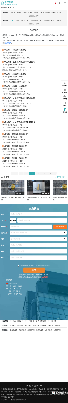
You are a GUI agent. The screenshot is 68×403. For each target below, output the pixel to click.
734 (50, 173)
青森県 (18, 12)
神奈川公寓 (28, 325)
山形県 (42, 12)
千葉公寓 (43, 325)
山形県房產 (57, 330)
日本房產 (13, 321)
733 (44, 173)
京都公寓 (50, 325)
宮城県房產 (39, 330)
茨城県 (53, 12)
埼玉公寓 (36, 325)
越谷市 (59, 20)
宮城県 (30, 12)
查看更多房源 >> (61, 177)
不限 (12, 20)
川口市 (17, 20)
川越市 (53, 20)
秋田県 (36, 12)
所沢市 (23, 20)
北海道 (13, 12)
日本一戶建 (28, 321)
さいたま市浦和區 (32, 20)
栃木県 (59, 12)
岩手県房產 (31, 330)
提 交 (34, 270)
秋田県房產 (48, 330)
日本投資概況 (52, 321)
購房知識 (43, 321)
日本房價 (36, 321)
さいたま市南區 (45, 20)
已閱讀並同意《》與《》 (34, 265)
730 (26, 173)
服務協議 (31, 266)
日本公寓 (20, 321)
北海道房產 (13, 330)
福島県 (47, 12)
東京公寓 (20, 325)
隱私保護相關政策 (43, 266)
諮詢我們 (8, 43)
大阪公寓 (58, 325)
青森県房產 (22, 330)
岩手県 (24, 12)
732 (38, 173)
